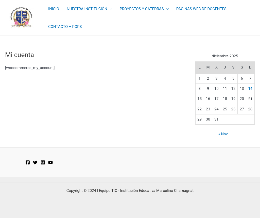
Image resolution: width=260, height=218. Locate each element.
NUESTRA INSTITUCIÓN (89, 9)
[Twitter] (35, 162)
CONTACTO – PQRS (65, 26)
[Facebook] (27, 162)
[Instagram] (43, 162)
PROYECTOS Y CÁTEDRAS (144, 9)
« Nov (223, 134)
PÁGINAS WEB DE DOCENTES (201, 9)
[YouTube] (50, 162)
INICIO (53, 9)
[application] (109, 9)
